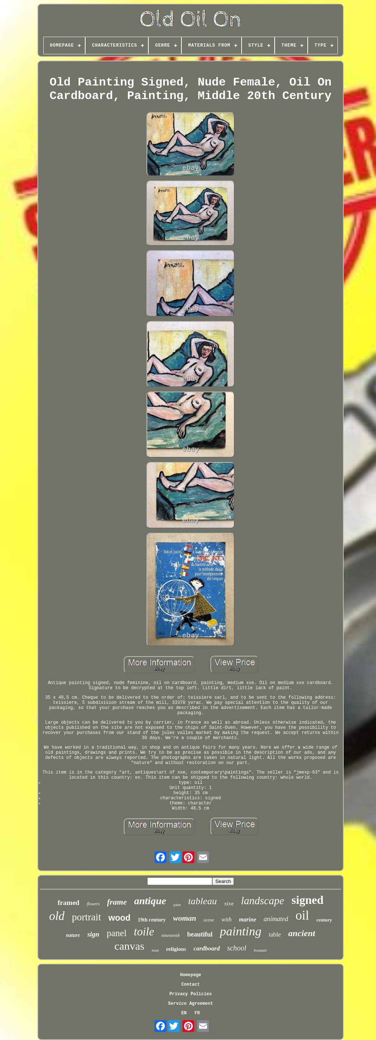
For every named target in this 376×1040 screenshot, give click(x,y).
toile (144, 931)
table (275, 934)
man (155, 950)
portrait (86, 917)
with (226, 919)
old (57, 916)
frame (117, 901)
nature (73, 935)
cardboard (207, 948)
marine (247, 919)
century (324, 920)
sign (93, 934)
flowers (93, 903)
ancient (301, 933)
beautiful (200, 934)
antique (150, 900)
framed (68, 902)
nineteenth (171, 935)
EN (184, 1013)
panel (116, 933)
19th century (152, 920)
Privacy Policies (190, 994)
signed (307, 899)
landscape (262, 900)
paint (177, 905)
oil (302, 915)
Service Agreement (190, 1003)
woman (184, 918)
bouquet (260, 950)
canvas (130, 946)
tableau (202, 901)
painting (240, 931)
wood (119, 918)
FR (197, 1013)
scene (208, 920)
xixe (229, 903)
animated (276, 919)
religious (176, 949)
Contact (190, 984)
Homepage (190, 975)
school (236, 948)
